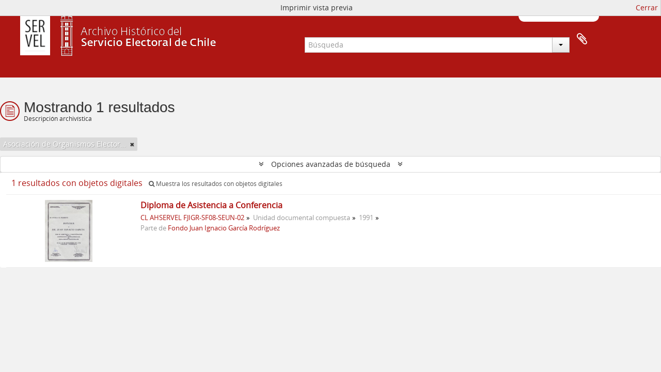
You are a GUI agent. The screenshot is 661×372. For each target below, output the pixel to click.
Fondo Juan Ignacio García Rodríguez (224, 228)
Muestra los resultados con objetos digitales (215, 183)
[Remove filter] (132, 144)
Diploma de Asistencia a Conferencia (211, 205)
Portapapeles (582, 39)
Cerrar (647, 7)
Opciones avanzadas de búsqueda (330, 164)
